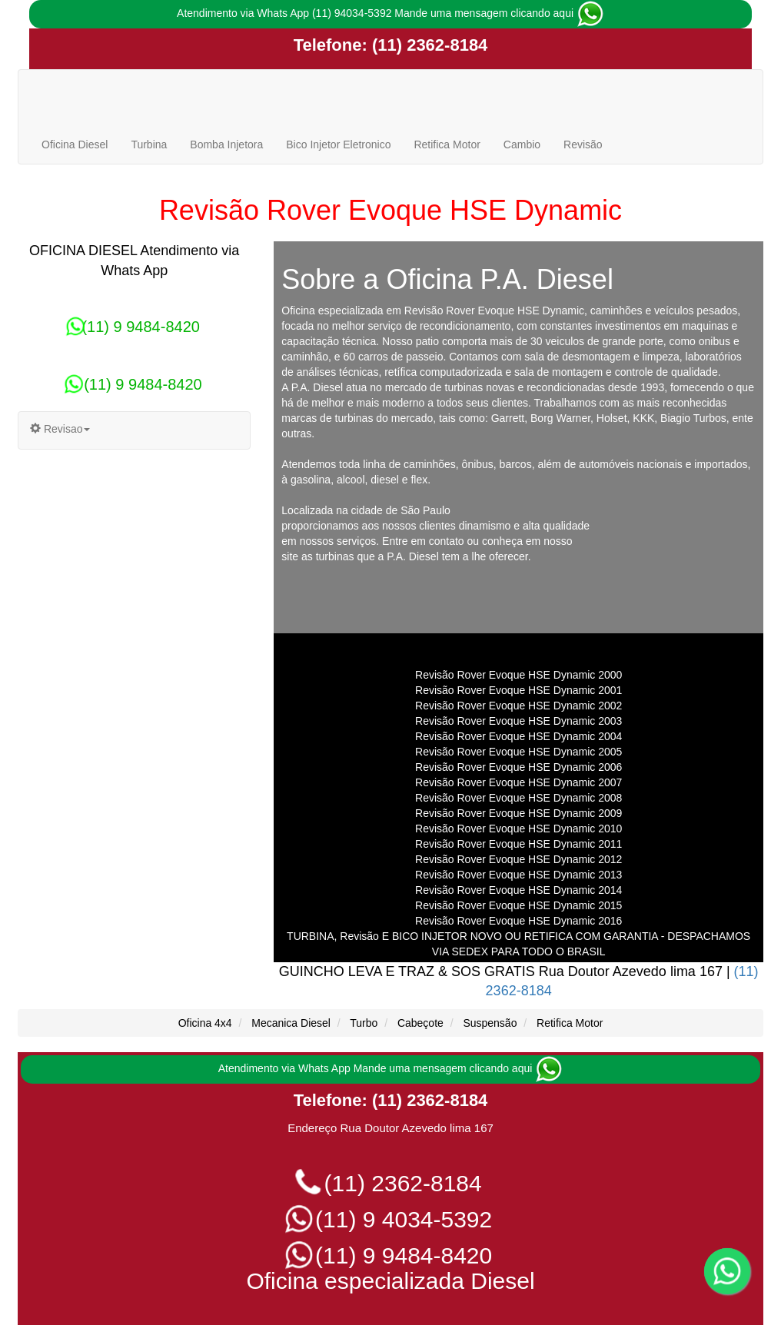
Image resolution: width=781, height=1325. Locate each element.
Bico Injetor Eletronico (338, 144)
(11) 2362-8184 (427, 45)
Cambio (521, 144)
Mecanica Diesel (291, 1023)
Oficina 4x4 (205, 1023)
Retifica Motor (447, 144)
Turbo (363, 1023)
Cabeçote (420, 1023)
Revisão (583, 144)
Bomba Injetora (226, 144)
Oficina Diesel (75, 144)
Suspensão (490, 1023)
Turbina (149, 144)
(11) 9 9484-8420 (133, 326)
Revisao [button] (60, 429)
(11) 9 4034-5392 (391, 1219)
